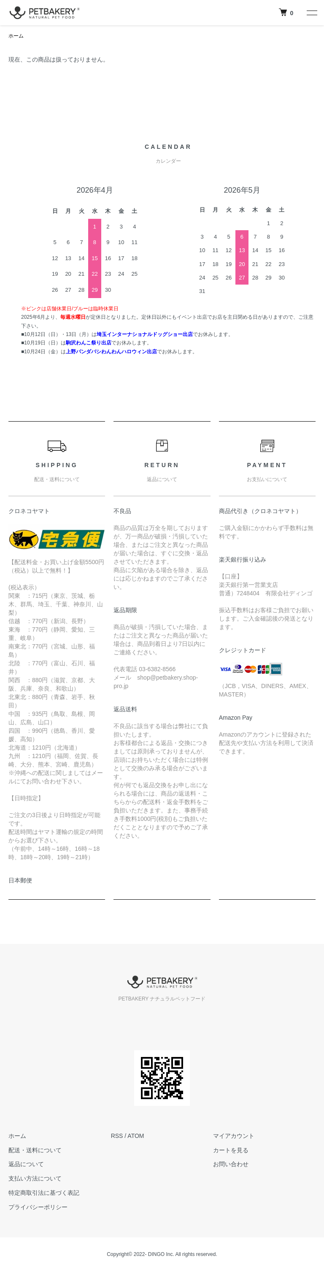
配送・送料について (35, 1150)
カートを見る (230, 1150)
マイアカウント (233, 1135)
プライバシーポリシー (38, 1207)
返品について (26, 1164)
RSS (117, 1135)
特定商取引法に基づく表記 (43, 1192)
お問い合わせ (230, 1164)
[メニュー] (311, 12)
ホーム (16, 36)
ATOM (135, 1135)
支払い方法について (35, 1178)
